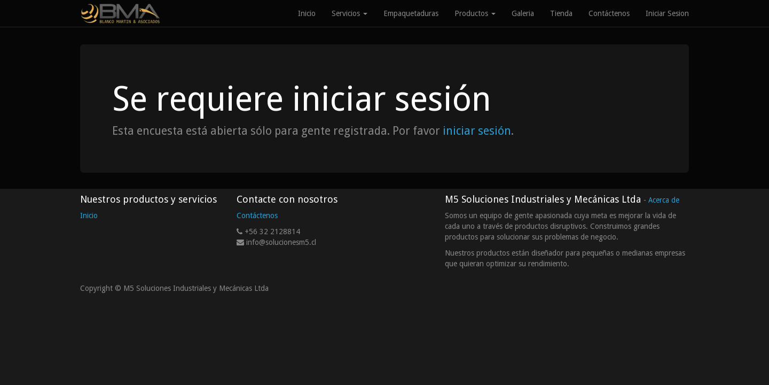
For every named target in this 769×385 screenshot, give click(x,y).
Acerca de (663, 200)
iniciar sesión (477, 130)
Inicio (89, 215)
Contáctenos (257, 215)
